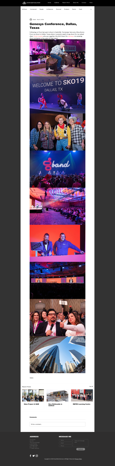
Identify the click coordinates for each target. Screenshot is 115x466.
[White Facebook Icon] (30, 455)
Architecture (49, 9)
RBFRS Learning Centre (81, 404)
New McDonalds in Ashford (55, 404)
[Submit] (80, 449)
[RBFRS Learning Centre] (82, 395)
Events (74, 9)
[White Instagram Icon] (36, 455)
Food (80, 9)
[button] (57, 2)
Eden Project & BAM (31, 404)
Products (66, 9)
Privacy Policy (78, 459)
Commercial (33, 9)
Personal (58, 9)
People (41, 9)
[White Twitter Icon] (33, 455)
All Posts (24, 9)
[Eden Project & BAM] (33, 395)
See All (91, 386)
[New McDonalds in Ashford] (57, 395)
